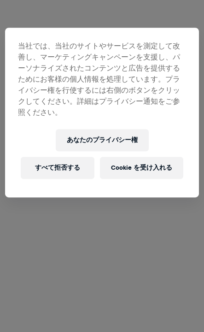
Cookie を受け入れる (141, 167)
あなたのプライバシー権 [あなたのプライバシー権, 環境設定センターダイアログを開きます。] (102, 139)
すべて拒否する (57, 167)
